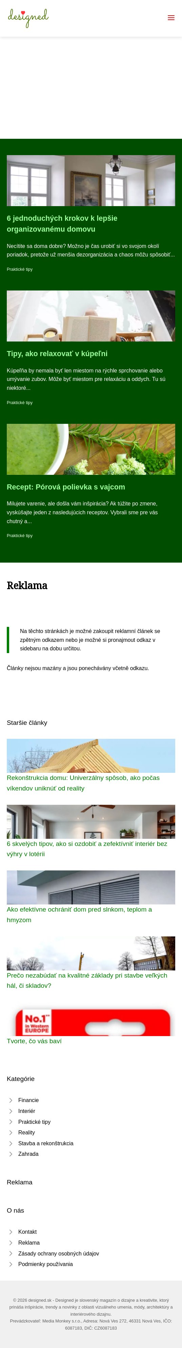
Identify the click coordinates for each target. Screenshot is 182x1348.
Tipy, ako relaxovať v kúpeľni (57, 353)
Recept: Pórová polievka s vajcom (66, 487)
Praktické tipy (20, 269)
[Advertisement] (91, 87)
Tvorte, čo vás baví (34, 1041)
